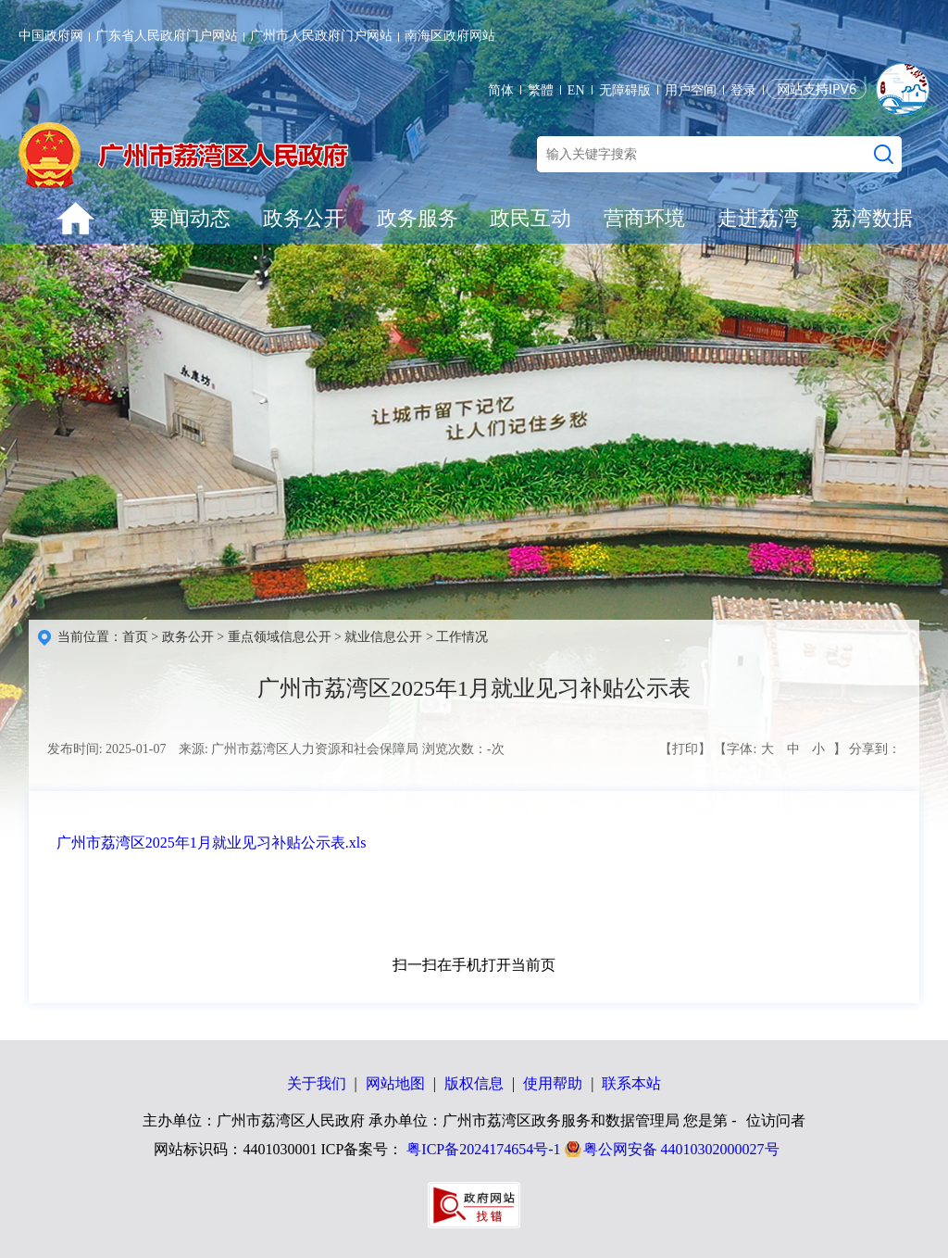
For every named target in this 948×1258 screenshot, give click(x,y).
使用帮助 (552, 1083)
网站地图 (395, 1083)
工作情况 (462, 637)
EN (576, 90)
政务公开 (303, 218)
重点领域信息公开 (279, 637)
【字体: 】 (779, 749)
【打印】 (685, 749)
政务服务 (417, 218)
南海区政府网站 (450, 36)
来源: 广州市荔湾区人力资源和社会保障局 (298, 749)
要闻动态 (190, 218)
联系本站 (631, 1083)
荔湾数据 (872, 218)
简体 (501, 90)
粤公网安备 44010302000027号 (681, 1149)
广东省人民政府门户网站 (166, 36)
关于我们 (316, 1083)
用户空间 (691, 90)
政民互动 (530, 218)
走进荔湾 (758, 218)
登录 (743, 90)
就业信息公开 (383, 637)
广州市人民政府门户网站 (321, 36)
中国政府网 (51, 36)
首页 (135, 637)
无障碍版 (625, 90)
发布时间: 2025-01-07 (107, 749)
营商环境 (644, 218)
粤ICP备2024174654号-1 (483, 1149)
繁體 (541, 90)
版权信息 (474, 1083)
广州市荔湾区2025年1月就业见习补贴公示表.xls (211, 842)
